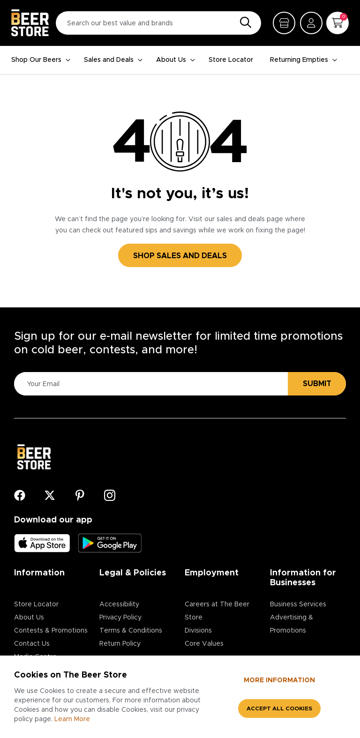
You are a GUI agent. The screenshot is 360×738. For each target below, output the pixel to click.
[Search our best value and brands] (158, 23)
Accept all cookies (279, 708)
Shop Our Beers (41, 60)
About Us (175, 60)
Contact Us (32, 644)
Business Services (298, 604)
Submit (317, 384)
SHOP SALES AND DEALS (180, 256)
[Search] (243, 23)
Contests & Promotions (51, 630)
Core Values (204, 644)
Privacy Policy (120, 617)
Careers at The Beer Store (217, 611)
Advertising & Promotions (291, 624)
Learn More (72, 719)
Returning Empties (304, 60)
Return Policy (120, 644)
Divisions (198, 630)
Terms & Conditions (130, 630)
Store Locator (231, 60)
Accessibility (119, 604)
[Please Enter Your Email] (149, 384)
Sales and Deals (113, 60)
